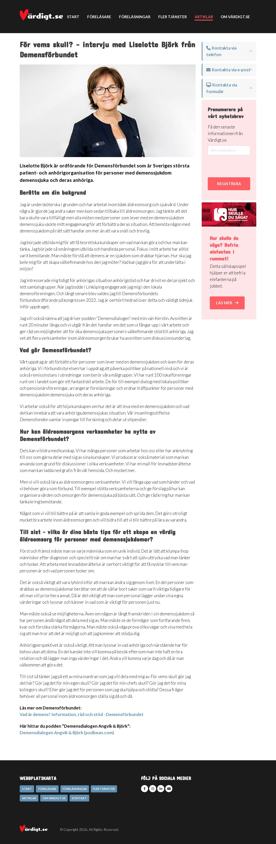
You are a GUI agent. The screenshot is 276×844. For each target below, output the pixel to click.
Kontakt (76, 49)
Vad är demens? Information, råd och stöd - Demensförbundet (82, 714)
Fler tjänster (172, 16)
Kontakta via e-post (228, 69)
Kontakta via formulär (221, 88)
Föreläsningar (134, 16)
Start (73, 16)
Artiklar (204, 16)
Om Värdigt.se (235, 16)
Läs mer (227, 302)
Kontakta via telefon (221, 51)
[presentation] (235, 166)
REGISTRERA (229, 183)
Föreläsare (99, 16)
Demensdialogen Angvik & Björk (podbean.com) (67, 732)
